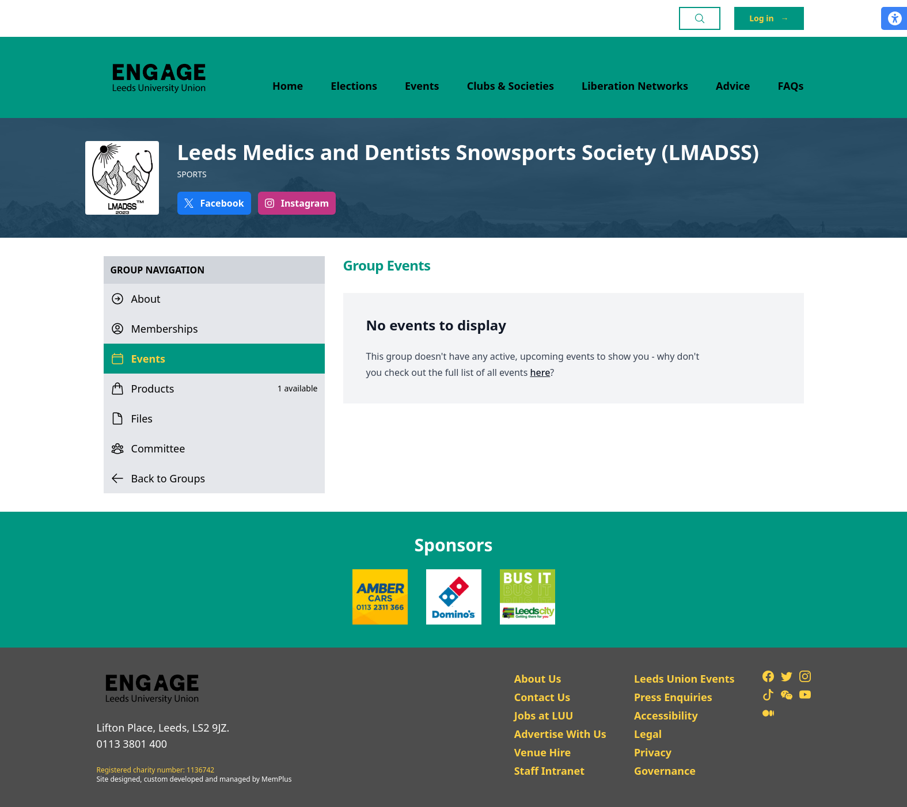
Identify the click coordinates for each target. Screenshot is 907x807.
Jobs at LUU (544, 715)
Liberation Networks (635, 86)
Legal (648, 734)
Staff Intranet (549, 771)
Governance (665, 771)
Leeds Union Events (684, 679)
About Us (537, 679)
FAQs (791, 86)
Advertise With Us (560, 734)
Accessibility (666, 715)
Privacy (652, 752)
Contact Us (542, 697)
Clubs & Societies (510, 86)
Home (287, 86)
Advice (733, 86)
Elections (354, 86)
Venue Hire (542, 752)
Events (422, 86)
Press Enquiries (673, 697)
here (540, 372)
